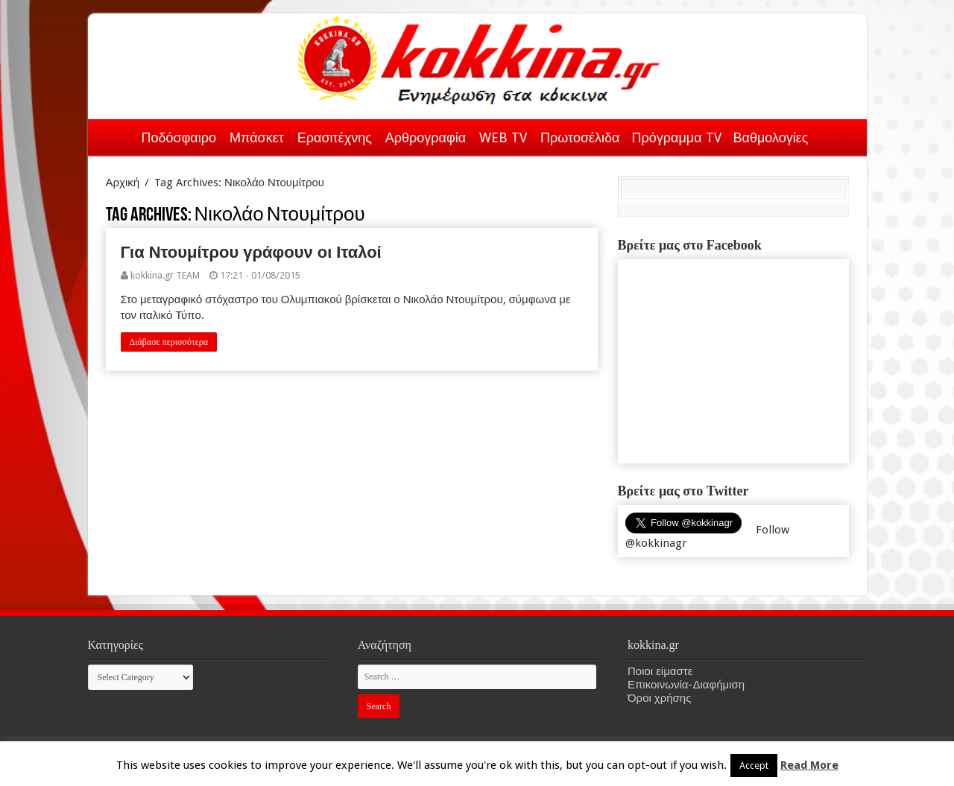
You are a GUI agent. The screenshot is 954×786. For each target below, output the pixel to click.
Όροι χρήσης (659, 698)
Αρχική (116, 134)
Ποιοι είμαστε (660, 671)
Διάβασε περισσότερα (169, 342)
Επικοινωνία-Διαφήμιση (686, 684)
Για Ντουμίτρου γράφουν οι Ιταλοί (251, 252)
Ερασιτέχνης (334, 137)
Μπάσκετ (257, 137)
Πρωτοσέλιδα (579, 137)
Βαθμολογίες (771, 137)
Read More (809, 765)
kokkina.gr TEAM (165, 275)
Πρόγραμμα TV (676, 137)
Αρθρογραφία (425, 137)
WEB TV (503, 137)
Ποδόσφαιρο (179, 137)
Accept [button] (753, 765)
